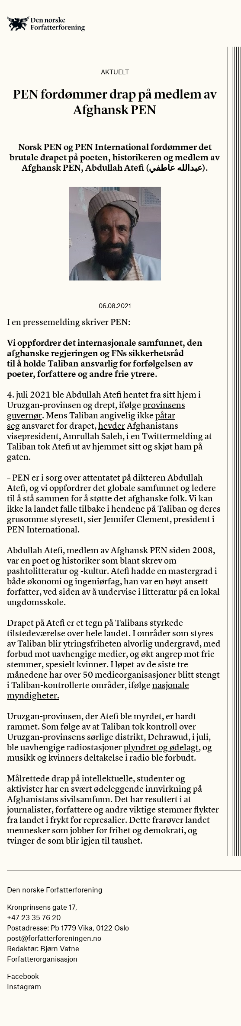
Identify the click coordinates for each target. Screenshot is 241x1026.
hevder (111, 425)
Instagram (24, 986)
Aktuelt (115, 72)
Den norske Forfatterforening (46, 23)
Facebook (23, 976)
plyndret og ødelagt (161, 747)
